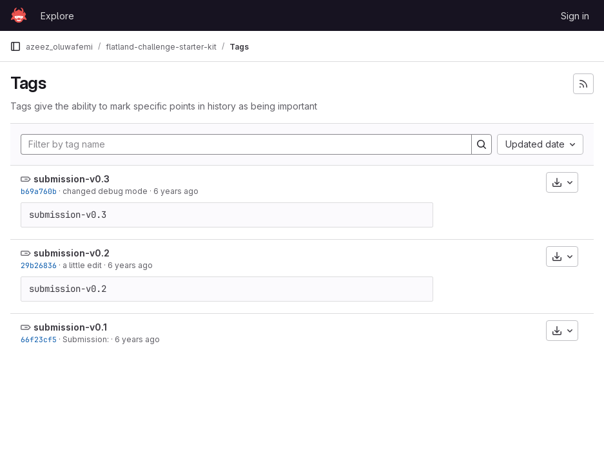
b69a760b (39, 191)
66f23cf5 (39, 339)
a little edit (82, 265)
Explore (57, 15)
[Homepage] (18, 15)
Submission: (86, 339)
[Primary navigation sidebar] (15, 46)
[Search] (481, 144)
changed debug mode (105, 191)
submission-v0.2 (72, 252)
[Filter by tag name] (246, 144)
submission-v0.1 (70, 327)
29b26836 (39, 265)
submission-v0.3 (72, 178)
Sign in (575, 15)
